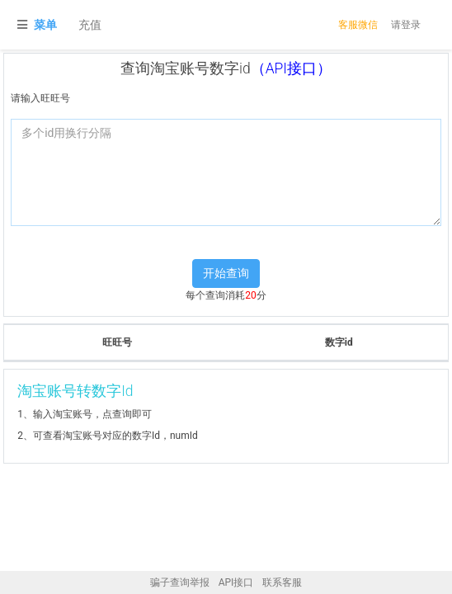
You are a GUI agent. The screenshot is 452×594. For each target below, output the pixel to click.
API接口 (236, 582)
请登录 (406, 25)
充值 (89, 24)
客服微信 (358, 25)
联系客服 (282, 582)
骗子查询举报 (180, 582)
